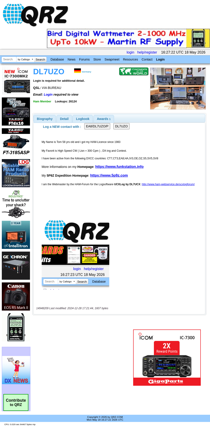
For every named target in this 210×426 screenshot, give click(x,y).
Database (57, 59)
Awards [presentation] (104, 119)
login (130, 52)
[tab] (45, 119)
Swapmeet (112, 59)
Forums (84, 59)
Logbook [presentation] (82, 119)
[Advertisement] (83, 357)
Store (97, 59)
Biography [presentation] (45, 119)
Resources (130, 59)
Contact (147, 59)
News (71, 59)
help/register (147, 52)
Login (160, 59)
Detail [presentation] (64, 119)
